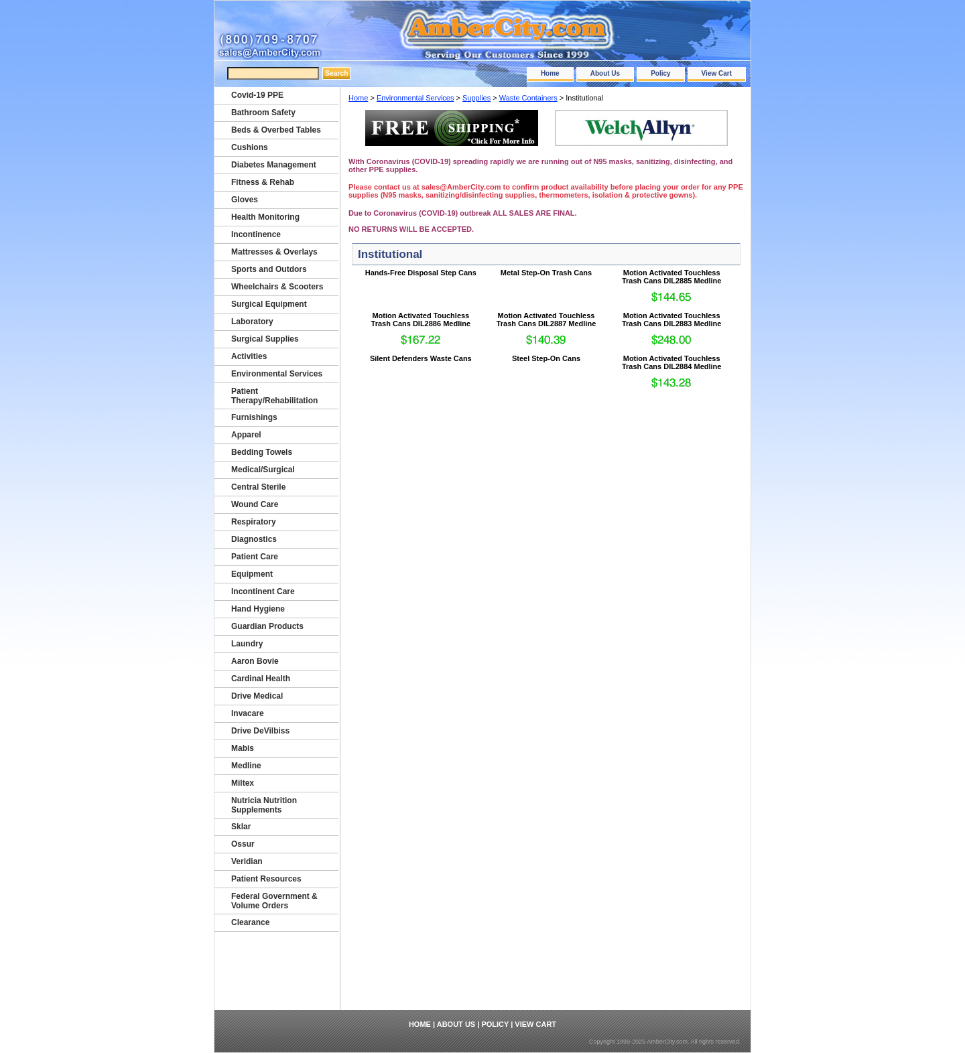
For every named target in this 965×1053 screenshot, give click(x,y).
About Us (605, 73)
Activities (249, 356)
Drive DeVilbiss (260, 730)
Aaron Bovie (255, 661)
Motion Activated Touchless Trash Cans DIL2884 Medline (672, 362)
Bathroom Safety (263, 112)
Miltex (242, 783)
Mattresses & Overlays (274, 252)
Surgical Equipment (269, 304)
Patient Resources (266, 879)
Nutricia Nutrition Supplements (264, 805)
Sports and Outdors (269, 269)
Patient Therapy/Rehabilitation (274, 396)
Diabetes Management (273, 164)
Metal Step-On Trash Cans (546, 273)
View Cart (717, 73)
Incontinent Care (263, 591)
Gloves (244, 199)
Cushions (249, 147)
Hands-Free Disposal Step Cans (420, 273)
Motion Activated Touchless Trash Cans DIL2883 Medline (672, 319)
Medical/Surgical (263, 469)
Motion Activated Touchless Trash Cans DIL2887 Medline (546, 319)
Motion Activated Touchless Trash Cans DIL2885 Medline (672, 277)
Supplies (476, 98)
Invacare (247, 713)
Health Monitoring (265, 217)
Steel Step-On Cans (546, 358)
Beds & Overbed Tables (276, 130)
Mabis (242, 748)
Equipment (252, 574)
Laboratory (252, 321)
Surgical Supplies (265, 339)
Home (550, 73)
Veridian (247, 861)
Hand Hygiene (258, 609)
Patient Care (254, 556)
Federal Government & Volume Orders (274, 901)
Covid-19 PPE (257, 95)
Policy (660, 73)
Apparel (246, 434)
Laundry (247, 643)
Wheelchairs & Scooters (277, 286)
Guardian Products (267, 626)
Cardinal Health (260, 678)
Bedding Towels (261, 452)
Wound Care (254, 504)
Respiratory (253, 521)
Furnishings (254, 417)
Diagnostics (254, 539)
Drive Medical (257, 696)
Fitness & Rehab (262, 182)
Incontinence (256, 234)
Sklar (241, 826)
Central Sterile (258, 487)
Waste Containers (528, 98)
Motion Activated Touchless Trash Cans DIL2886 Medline (421, 319)
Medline (246, 765)
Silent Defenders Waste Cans (421, 358)
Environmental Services (415, 98)
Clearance (250, 922)
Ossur (243, 844)
